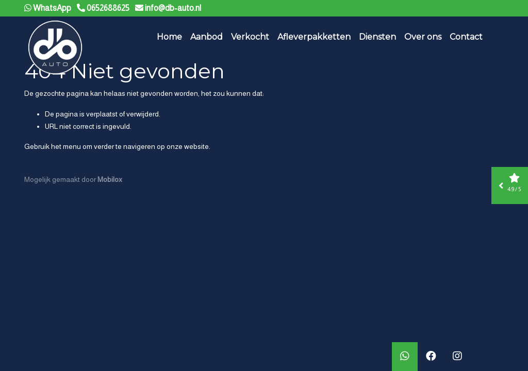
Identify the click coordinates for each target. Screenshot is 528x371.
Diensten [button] (377, 37)
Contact (466, 37)
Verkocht (250, 37)
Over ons (422, 37)
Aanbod (206, 37)
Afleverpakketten (314, 37)
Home (169, 37)
